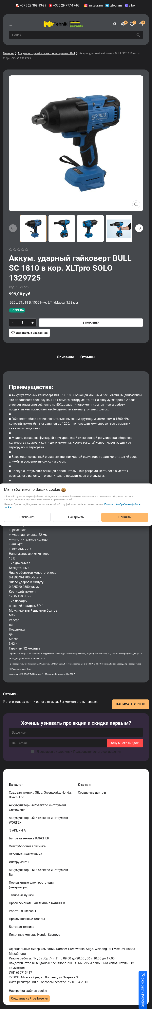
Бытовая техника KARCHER (29, 838)
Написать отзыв (130, 704)
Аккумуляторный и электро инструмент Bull (46, 53)
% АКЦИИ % (18, 830)
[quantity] (22, 322)
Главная (8, 53)
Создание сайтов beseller (29, 998)
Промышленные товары (27, 919)
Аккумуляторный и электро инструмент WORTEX (38, 820)
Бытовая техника (22, 927)
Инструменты (19, 862)
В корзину (91, 322)
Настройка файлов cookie (28, 991)
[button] (139, 228)
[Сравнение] (123, 24)
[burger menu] (11, 24)
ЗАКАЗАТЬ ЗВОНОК (147, 992)
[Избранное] (132, 24)
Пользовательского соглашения (97, 752)
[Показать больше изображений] (136, 204)
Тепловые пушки (21, 895)
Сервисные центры (92, 792)
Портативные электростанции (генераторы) (31, 885)
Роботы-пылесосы (23, 911)
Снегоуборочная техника (28, 846)
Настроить (76, 517)
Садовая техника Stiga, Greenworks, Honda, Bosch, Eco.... (40, 795)
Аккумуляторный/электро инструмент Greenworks (37, 807)
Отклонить (27, 517)
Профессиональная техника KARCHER (37, 903)
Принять (124, 517)
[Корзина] (140, 24)
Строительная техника (26, 854)
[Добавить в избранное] (29, 333)
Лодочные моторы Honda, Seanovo (35, 935)
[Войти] (114, 24)
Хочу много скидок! (125, 743)
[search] (138, 35)
